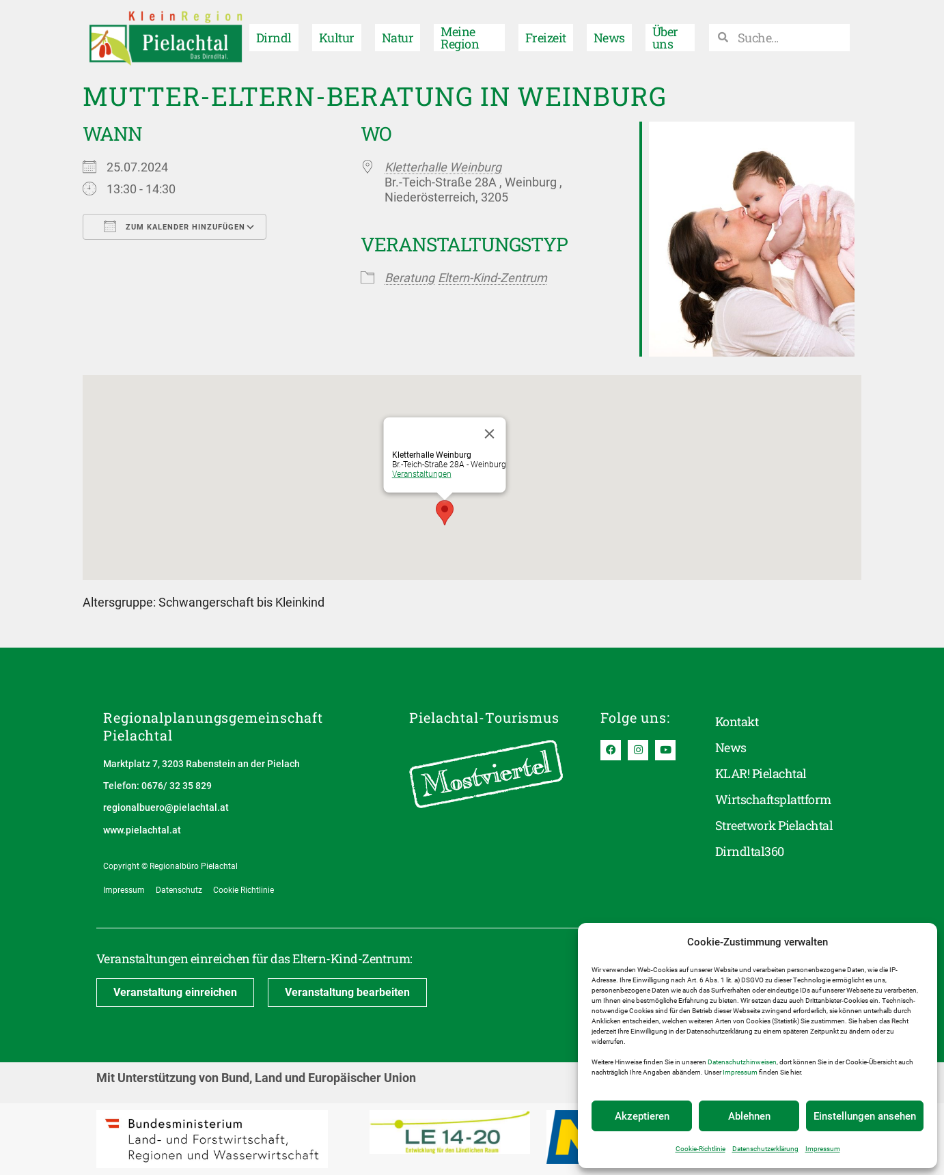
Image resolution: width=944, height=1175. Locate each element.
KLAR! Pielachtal (761, 773)
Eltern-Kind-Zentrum (492, 278)
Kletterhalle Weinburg (443, 167)
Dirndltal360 (749, 851)
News (609, 37)
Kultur (337, 37)
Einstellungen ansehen (865, 1116)
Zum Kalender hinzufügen (174, 226)
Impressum (740, 1072)
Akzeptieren (642, 1116)
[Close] (489, 433)
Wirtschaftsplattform (773, 799)
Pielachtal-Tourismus (484, 717)
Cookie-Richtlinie (700, 1148)
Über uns (665, 37)
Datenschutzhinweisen (742, 1062)
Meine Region (460, 37)
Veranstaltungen (422, 474)
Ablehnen (749, 1116)
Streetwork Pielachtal (774, 825)
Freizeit (545, 37)
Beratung (409, 278)
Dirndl (274, 37)
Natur (397, 37)
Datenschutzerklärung (765, 1148)
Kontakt (736, 721)
